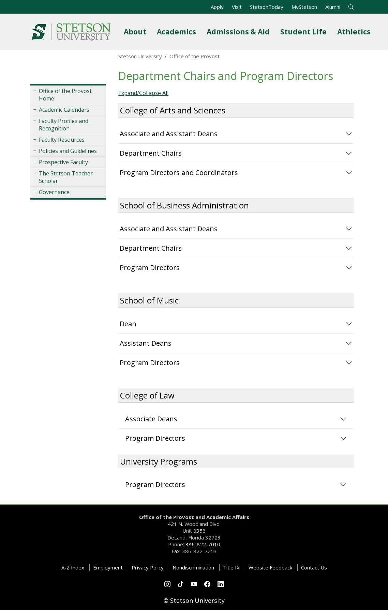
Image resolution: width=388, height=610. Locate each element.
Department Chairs (151, 153)
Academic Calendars (64, 109)
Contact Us (314, 567)
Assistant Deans (145, 343)
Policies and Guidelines (68, 151)
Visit (237, 6)
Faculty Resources (62, 139)
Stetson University (140, 56)
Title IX (231, 567)
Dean (128, 323)
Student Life (304, 31)
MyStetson (304, 6)
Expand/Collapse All (143, 93)
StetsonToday (266, 6)
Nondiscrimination (193, 567)
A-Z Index (72, 567)
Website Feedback (270, 567)
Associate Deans (151, 418)
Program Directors (150, 267)
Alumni (332, 6)
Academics (178, 31)
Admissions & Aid (239, 31)
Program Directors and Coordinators (179, 172)
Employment (108, 567)
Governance (54, 192)
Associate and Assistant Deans (169, 133)
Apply (217, 6)
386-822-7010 (202, 544)
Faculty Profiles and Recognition (63, 124)
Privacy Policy (148, 567)
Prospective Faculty (63, 162)
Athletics (355, 31)
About (136, 31)
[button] (351, 6)
